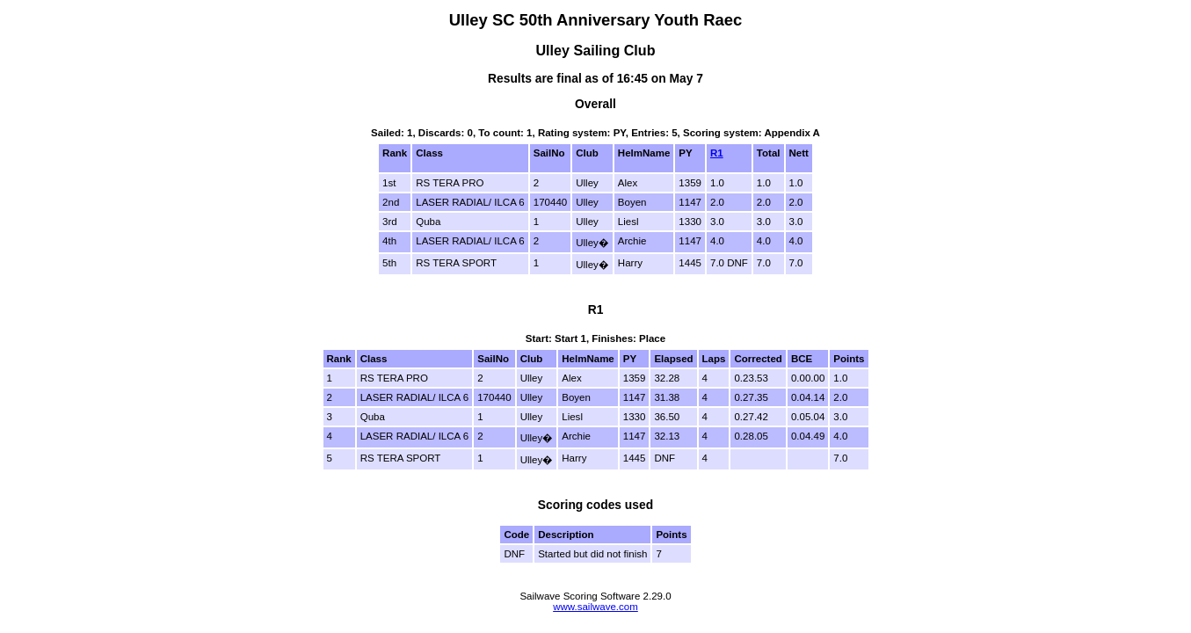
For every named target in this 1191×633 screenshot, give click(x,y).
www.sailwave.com (595, 606)
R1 (716, 153)
